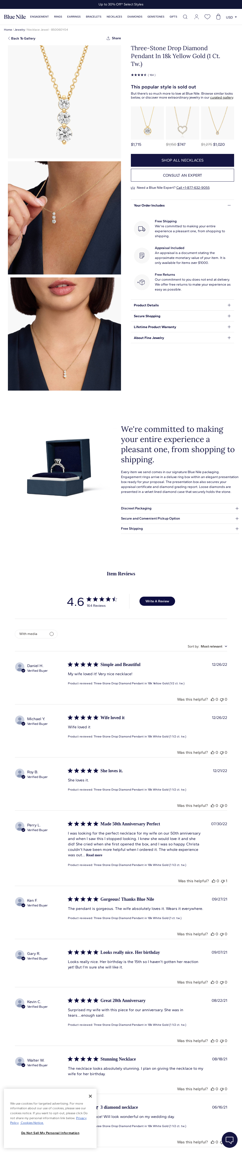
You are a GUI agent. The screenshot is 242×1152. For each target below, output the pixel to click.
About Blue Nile (111, 1142)
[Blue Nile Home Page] (15, 17)
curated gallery (221, 97)
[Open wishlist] (207, 17)
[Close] (90, 1096)
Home (8, 29)
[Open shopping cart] (218, 17)
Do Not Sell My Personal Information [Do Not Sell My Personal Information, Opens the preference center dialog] (50, 1133)
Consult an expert (182, 175)
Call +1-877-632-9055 (193, 188)
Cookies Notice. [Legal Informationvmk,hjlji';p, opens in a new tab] (32, 1123)
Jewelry (19, 29)
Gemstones (155, 16)
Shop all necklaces (182, 160)
